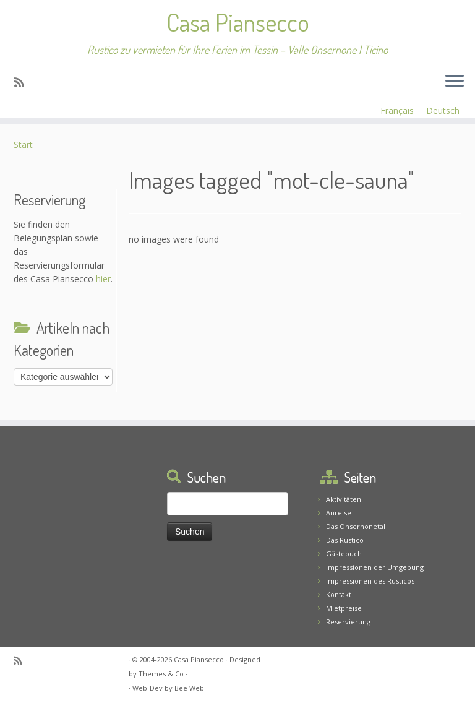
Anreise (338, 512)
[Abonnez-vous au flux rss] (23, 82)
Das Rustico (345, 540)
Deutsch (443, 110)
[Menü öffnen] (454, 81)
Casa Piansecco (237, 22)
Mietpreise (344, 608)
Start (23, 146)
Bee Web (189, 687)
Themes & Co (161, 673)
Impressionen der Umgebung (375, 567)
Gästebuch (344, 553)
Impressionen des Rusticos (370, 580)
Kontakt (338, 594)
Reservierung (348, 621)
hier (103, 280)
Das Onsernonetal (355, 526)
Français (397, 110)
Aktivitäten (343, 499)
